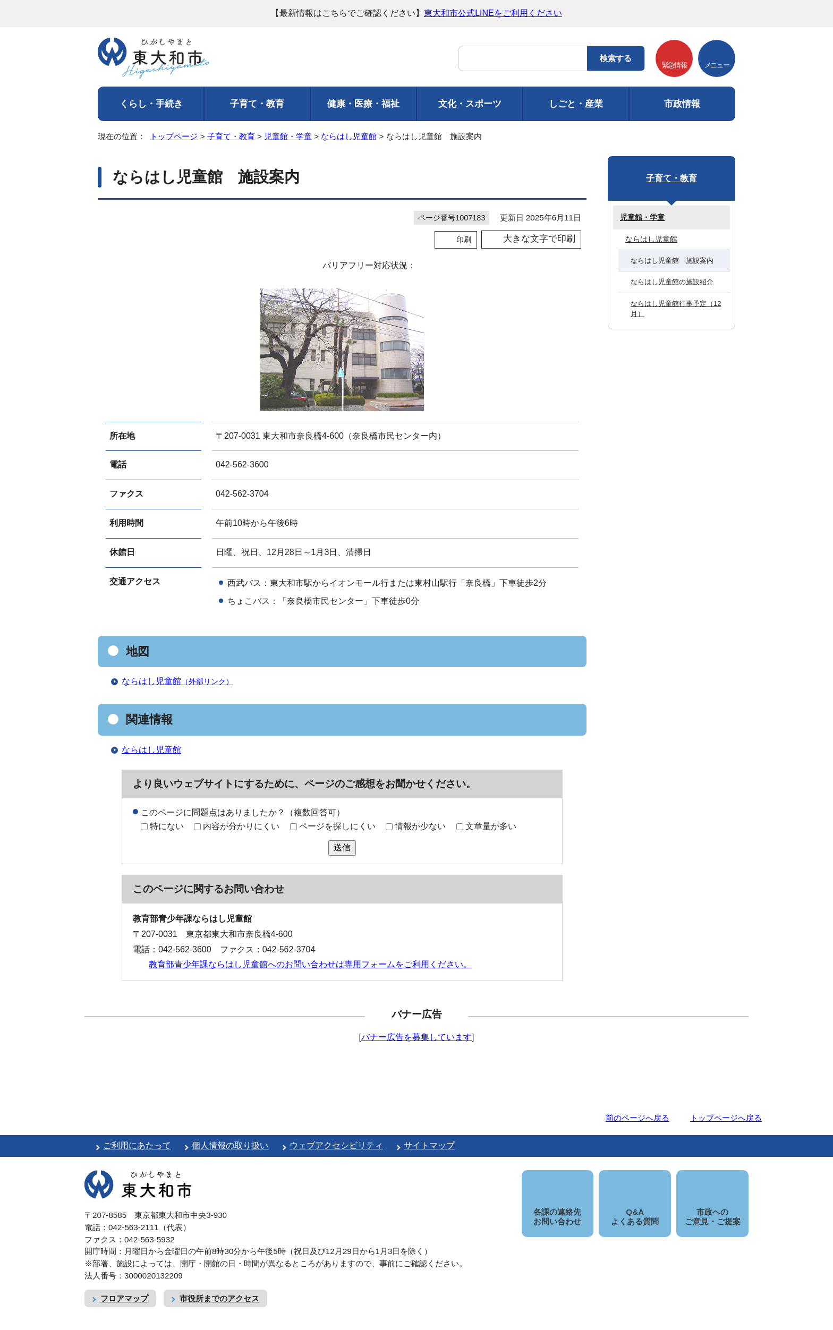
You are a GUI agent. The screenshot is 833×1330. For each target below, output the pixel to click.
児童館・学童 (288, 136)
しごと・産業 (576, 104)
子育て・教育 (257, 104)
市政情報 (682, 104)
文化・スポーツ (470, 104)
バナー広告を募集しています (416, 1037)
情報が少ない (420, 826)
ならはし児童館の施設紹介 (672, 282)
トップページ (174, 136)
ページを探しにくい (337, 826)
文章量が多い (490, 826)
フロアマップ (124, 1286)
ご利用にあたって (137, 1145)
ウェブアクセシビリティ (336, 1145)
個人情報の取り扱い (230, 1145)
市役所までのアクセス (219, 1286)
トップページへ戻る (726, 1117)
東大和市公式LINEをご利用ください (493, 13)
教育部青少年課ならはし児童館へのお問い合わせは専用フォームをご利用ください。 (310, 964)
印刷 (463, 239)
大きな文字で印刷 (539, 239)
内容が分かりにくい (241, 826)
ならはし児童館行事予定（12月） (676, 309)
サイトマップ (429, 1145)
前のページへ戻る (637, 1117)
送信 (342, 847)
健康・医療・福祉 (363, 104)
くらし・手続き (151, 104)
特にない (167, 826)
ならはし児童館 (349, 136)
